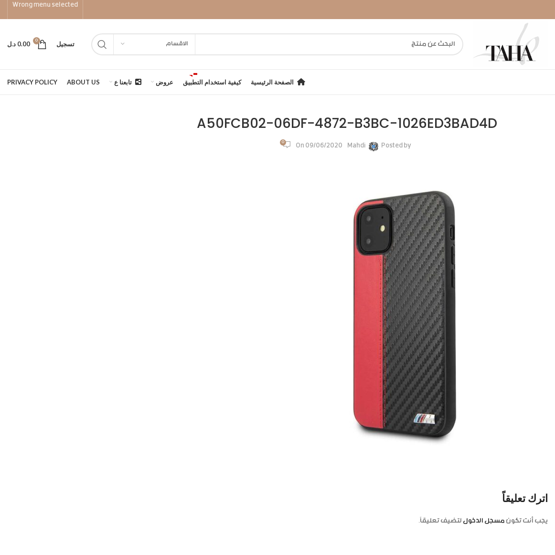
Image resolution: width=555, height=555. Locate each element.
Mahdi (356, 146)
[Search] (277, 44)
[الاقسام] (154, 44)
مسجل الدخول (484, 521)
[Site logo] (510, 44)
